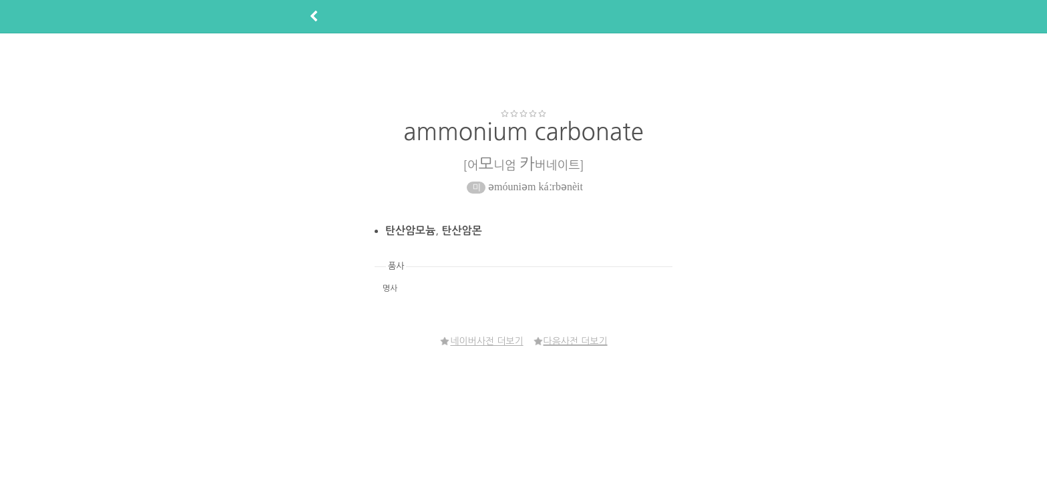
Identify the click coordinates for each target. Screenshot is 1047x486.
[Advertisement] (523, 71)
